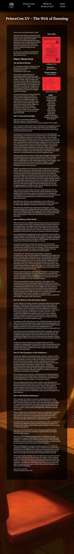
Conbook (49, 64)
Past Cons (62, 5)
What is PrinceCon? (47, 5)
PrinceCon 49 (29, 5)
